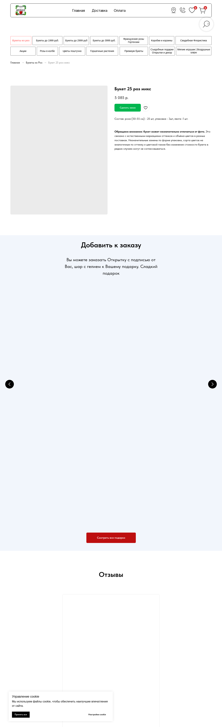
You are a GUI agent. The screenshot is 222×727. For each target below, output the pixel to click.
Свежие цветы (122, 668)
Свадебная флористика (128, 680)
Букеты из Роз (34, 62)
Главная (78, 10)
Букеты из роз (122, 662)
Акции (66, 686)
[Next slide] (212, 337)
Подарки (119, 674)
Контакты (120, 686)
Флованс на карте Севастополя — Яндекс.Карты (111, 591)
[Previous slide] (9, 337)
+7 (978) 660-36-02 (183, 662)
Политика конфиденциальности (81, 680)
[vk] (12, 682)
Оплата (120, 10)
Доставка (99, 10)
